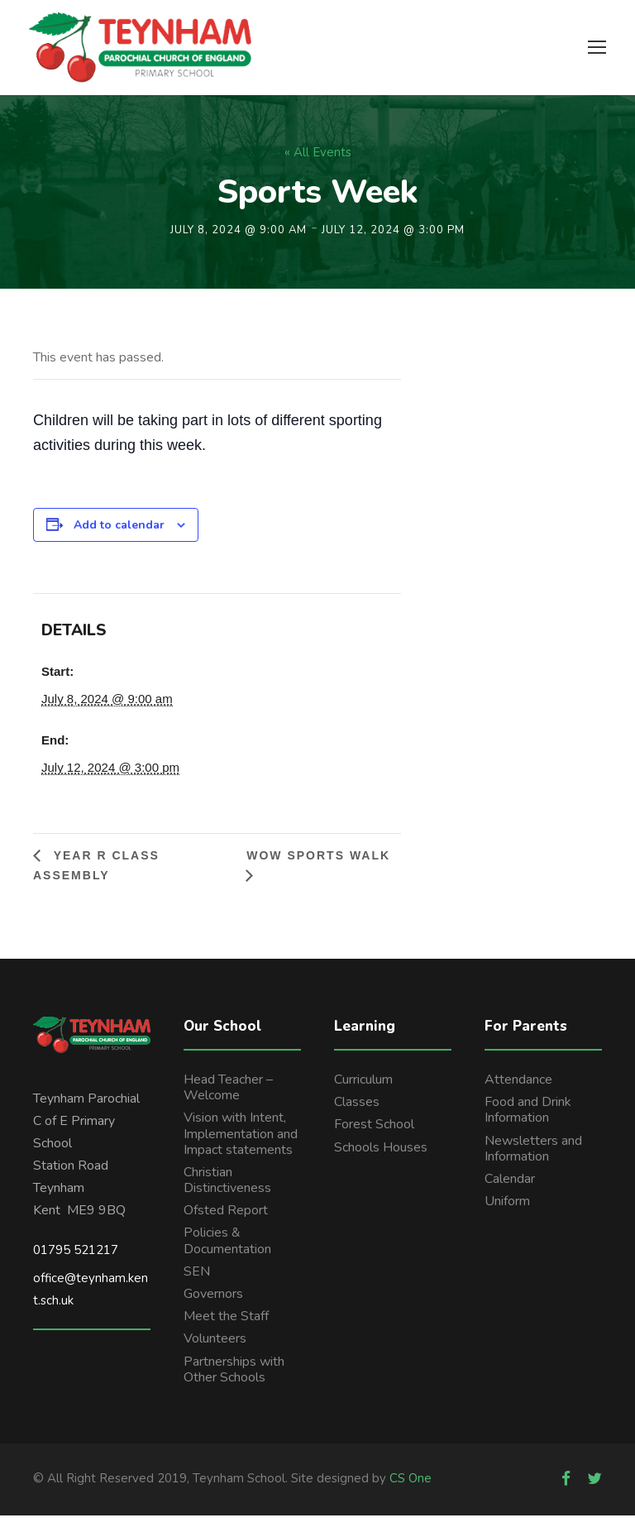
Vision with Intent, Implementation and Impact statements (241, 1150)
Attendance (518, 1095)
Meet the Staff (226, 1333)
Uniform (507, 1218)
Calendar (510, 1194)
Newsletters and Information (533, 1164)
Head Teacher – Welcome (228, 1103)
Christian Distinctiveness (227, 1196)
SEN (197, 1287)
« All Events (317, 168)
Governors (213, 1309)
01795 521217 (75, 1265)
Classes (357, 1118)
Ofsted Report (226, 1227)
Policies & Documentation (227, 1257)
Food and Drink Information (528, 1126)
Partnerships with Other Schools (234, 1385)
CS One (410, 1494)
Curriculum (363, 1095)
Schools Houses (380, 1163)
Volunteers (215, 1355)
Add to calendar (119, 540)
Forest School (374, 1141)
